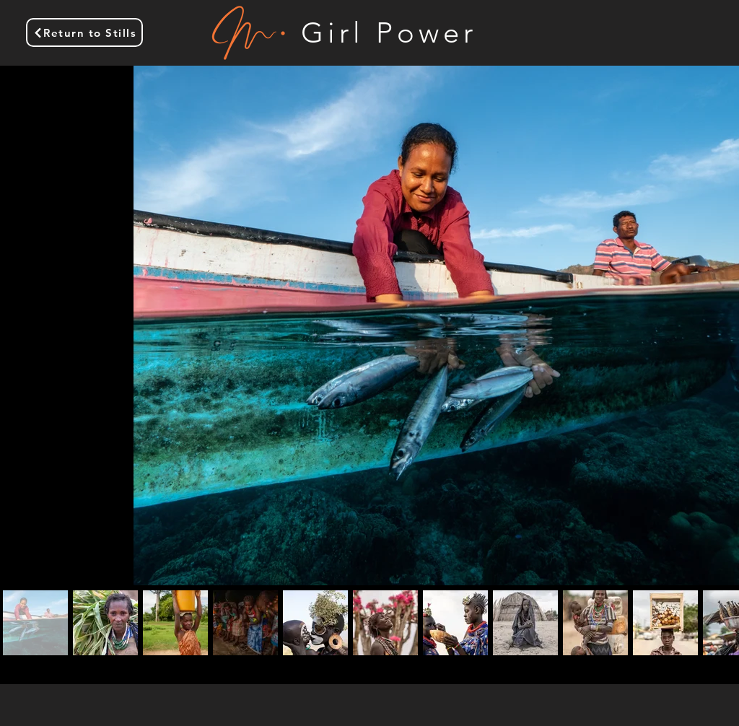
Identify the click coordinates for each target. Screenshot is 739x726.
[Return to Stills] (84, 32)
